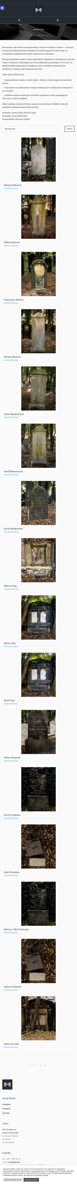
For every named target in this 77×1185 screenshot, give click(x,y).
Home (33, 35)
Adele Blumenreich (14, 414)
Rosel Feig (9, 700)
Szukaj (70, 129)
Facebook (6, 1109)
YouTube (6, 1113)
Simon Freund (11, 1043)
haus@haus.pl (14, 1162)
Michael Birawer (12, 356)
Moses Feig (9, 643)
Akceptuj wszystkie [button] (31, 1180)
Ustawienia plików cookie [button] (12, 1180)
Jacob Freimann (12, 814)
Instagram (6, 1104)
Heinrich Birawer (13, 185)
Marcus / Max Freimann (16, 929)
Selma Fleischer (12, 757)
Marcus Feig (10, 585)
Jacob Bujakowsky (13, 528)
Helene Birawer (12, 242)
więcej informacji (11, 188)
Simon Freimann (12, 986)
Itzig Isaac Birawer (14, 299)
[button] (2, 8)
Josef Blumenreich (13, 471)
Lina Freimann (11, 872)
